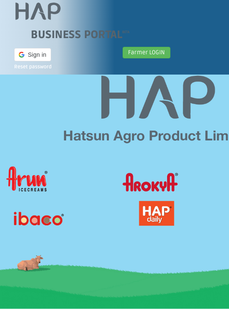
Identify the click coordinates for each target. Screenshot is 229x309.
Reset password (33, 67)
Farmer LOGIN (146, 52)
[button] (32, 54)
